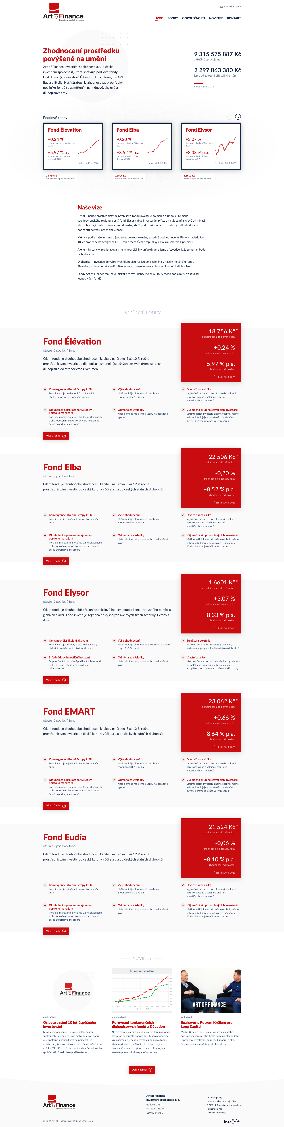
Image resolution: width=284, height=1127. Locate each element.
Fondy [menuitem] (173, 18)
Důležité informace (216, 1113)
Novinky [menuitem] (216, 18)
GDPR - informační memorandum (224, 1105)
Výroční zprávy (214, 1098)
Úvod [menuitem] (159, 18)
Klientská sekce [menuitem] (232, 6)
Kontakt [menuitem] (234, 18)
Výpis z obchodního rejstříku (221, 1101)
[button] (238, 117)
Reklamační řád (214, 1109)
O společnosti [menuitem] (193, 18)
